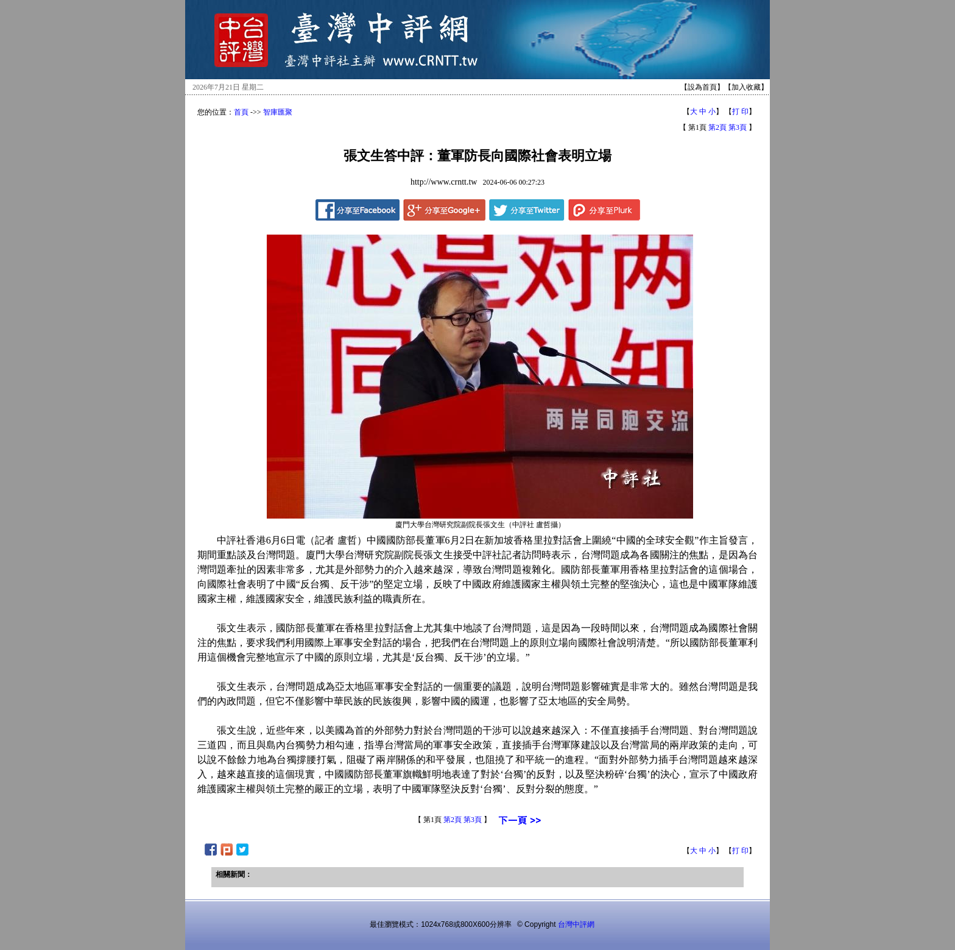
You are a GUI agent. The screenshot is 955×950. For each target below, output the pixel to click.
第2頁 (717, 127)
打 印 (740, 111)
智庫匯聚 (277, 112)
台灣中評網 (576, 924)
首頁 (241, 112)
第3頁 (737, 127)
